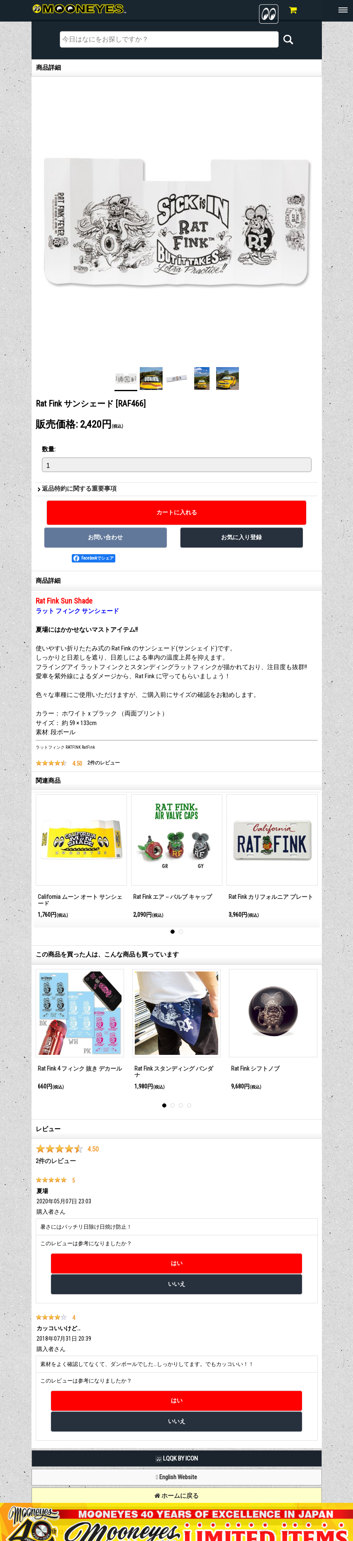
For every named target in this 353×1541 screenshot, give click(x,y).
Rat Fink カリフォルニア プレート (271, 896)
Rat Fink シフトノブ (255, 1068)
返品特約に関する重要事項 (79, 488)
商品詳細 (48, 580)
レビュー (48, 1129)
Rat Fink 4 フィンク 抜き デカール (80, 1068)
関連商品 (48, 780)
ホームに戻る (176, 1496)
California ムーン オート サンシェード (80, 900)
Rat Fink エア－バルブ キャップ (172, 896)
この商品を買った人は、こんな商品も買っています (107, 954)
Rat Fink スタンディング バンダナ (173, 1072)
